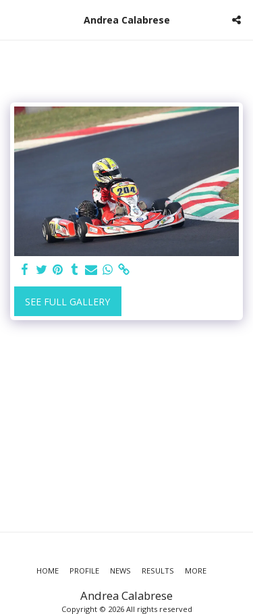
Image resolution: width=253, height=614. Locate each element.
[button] (14, 19)
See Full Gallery (67, 301)
